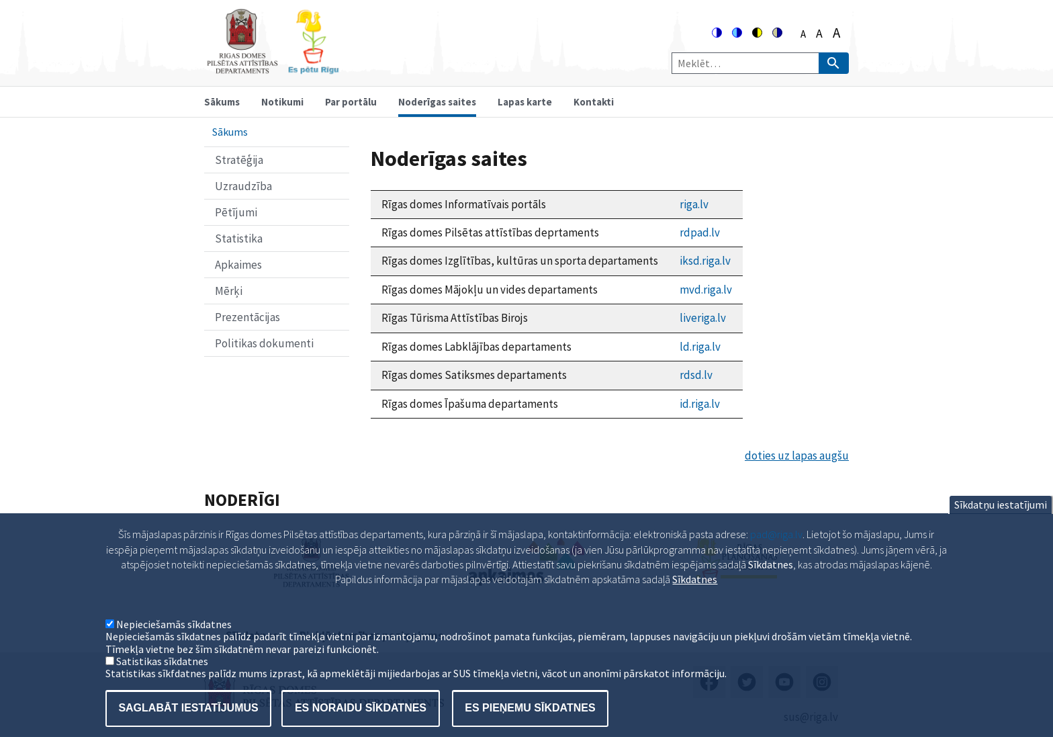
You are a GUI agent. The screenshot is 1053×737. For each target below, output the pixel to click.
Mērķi (228, 291)
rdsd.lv (696, 374)
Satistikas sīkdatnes (162, 679)
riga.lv (694, 204)
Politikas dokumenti (264, 343)
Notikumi (282, 101)
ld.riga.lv (700, 346)
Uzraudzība (243, 186)
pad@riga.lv (776, 552)
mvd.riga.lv (706, 289)
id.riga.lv (700, 403)
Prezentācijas (247, 317)
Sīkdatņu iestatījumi (1000, 522)
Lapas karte (525, 101)
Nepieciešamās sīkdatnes (174, 642)
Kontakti (594, 101)
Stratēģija (239, 160)
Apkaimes (238, 264)
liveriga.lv (703, 317)
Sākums (222, 101)
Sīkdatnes (694, 598)
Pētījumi (236, 212)
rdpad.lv (700, 232)
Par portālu (351, 101)
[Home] (272, 68)
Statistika (239, 238)
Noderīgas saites (437, 101)
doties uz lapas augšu (797, 455)
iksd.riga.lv (705, 260)
